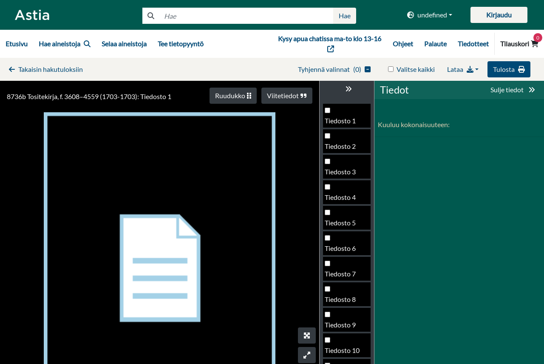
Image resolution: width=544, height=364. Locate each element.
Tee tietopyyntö (181, 44)
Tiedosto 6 (340, 248)
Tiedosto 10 (342, 350)
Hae (345, 15)
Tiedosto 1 (340, 121)
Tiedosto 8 (340, 299)
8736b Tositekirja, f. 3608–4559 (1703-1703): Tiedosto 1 (89, 96)
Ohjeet (403, 44)
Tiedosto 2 (340, 146)
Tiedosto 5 (340, 223)
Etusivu (17, 44)
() (334, 69)
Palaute (435, 44)
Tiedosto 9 (340, 325)
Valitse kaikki (416, 69)
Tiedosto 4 (340, 197)
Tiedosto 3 (340, 172)
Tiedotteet (473, 44)
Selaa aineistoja (124, 44)
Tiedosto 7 (340, 274)
